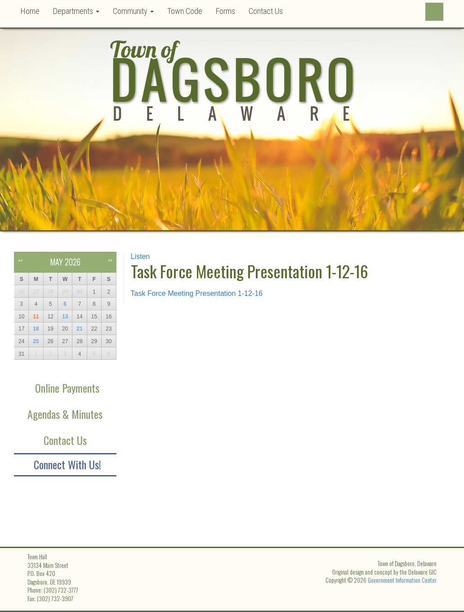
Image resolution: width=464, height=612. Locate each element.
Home (30, 11)
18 (36, 329)
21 (79, 329)
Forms (225, 11)
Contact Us (266, 11)
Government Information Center (402, 580)
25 (36, 341)
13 (65, 316)
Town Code (184, 11)
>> (110, 260)
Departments (76, 11)
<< (20, 260)
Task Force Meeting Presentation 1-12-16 (197, 293)
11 (36, 316)
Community (133, 11)
